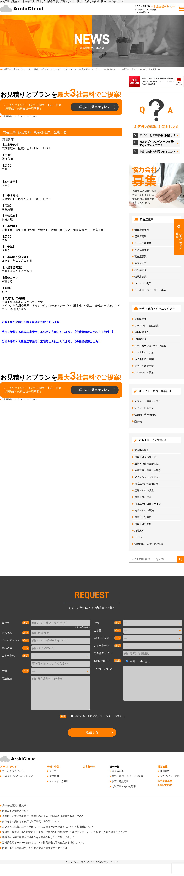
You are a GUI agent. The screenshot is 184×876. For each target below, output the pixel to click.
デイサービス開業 (144, 408)
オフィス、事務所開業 (146, 401)
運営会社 (162, 766)
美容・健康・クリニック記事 (127, 776)
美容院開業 (140, 319)
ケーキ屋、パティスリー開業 (150, 290)
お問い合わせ (165, 784)
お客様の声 (89, 766)
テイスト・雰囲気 (58, 781)
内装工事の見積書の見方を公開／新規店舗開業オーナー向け (34, 847)
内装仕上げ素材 (142, 517)
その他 (138, 537)
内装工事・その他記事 (124, 786)
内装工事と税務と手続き (147, 470)
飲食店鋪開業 (141, 230)
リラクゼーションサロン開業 (150, 345)
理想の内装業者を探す (94, 107)
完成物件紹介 (141, 450)
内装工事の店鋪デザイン (147, 504)
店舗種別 (54, 776)
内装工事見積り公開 (145, 457)
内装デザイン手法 (144, 510)
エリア (52, 771)
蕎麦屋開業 (140, 256)
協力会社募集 (165, 781)
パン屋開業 (140, 270)
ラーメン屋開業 (142, 243)
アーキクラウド (8, 766)
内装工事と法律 (142, 497)
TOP (37, 69)
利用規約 (92, 716)
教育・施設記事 (120, 781)
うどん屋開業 (141, 250)
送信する (92, 732)
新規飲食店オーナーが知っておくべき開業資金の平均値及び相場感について (43, 842)
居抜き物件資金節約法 (146, 463)
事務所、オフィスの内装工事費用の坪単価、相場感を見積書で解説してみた (43, 816)
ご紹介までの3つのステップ (17, 776)
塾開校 (138, 421)
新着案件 (7, 139)
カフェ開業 (140, 263)
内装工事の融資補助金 (146, 483)
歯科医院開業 (141, 332)
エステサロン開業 (144, 352)
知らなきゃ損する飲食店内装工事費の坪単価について (31, 821)
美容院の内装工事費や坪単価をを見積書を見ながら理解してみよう (38, 837)
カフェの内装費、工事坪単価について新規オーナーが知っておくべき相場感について (48, 826)
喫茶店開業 (140, 276)
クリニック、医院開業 (146, 325)
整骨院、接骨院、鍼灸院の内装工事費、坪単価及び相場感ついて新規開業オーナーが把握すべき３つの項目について (64, 832)
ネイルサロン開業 (144, 359)
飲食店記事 (118, 771)
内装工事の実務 (142, 524)
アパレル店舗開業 (144, 366)
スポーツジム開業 (144, 372)
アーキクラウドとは (13, 771)
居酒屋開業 (140, 236)
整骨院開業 (140, 339)
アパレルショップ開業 (146, 477)
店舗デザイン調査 (144, 490)
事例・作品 (53, 766)
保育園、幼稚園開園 (145, 414)
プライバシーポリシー (26, 116)
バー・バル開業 (142, 283)
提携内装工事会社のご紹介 (148, 544)
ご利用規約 (7, 116)
